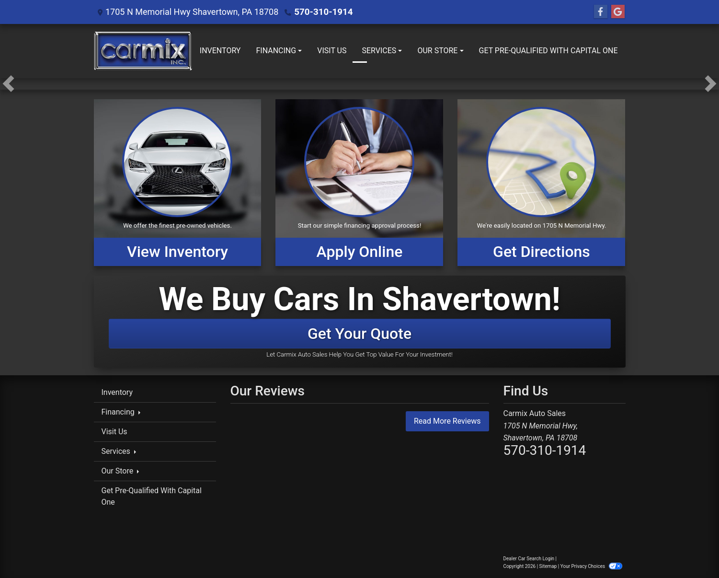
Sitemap (548, 566)
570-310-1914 (322, 12)
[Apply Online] (359, 182)
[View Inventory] (178, 182)
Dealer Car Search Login (529, 558)
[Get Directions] (541, 182)
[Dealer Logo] (143, 51)
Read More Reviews (447, 421)
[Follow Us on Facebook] (600, 12)
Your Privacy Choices (591, 566)
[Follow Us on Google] (618, 12)
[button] (8, 84)
